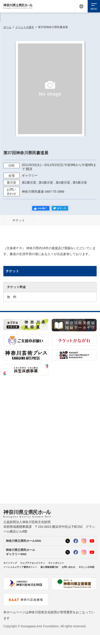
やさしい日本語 (86, 567)
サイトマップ (10, 563)
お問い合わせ (68, 567)
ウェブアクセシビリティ (32, 563)
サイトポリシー (56, 563)
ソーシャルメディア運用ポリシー (20, 567)
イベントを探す (24, 27)
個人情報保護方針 (49, 567)
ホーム (7, 27)
